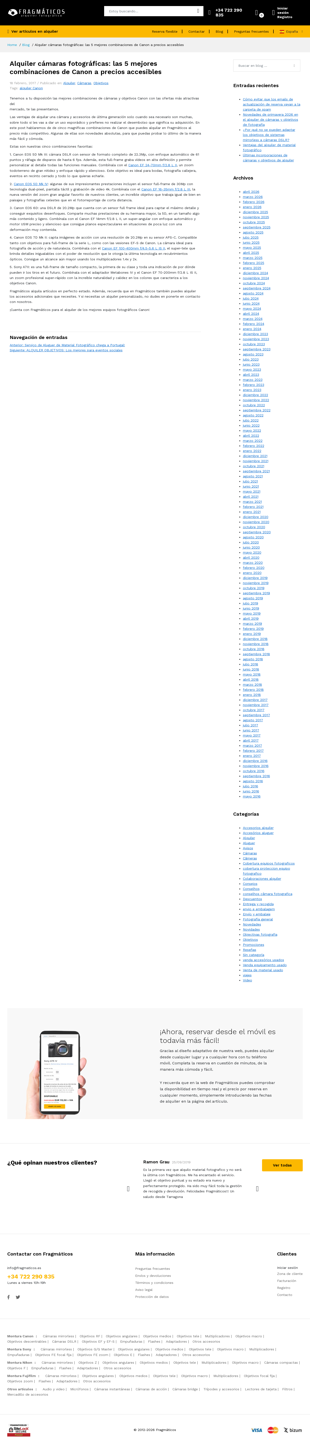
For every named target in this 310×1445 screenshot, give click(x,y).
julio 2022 (251, 420)
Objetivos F (16, 1368)
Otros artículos (20, 1389)
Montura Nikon (19, 1362)
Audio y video (54, 1389)
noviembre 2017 (256, 705)
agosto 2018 (253, 659)
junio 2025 (251, 242)
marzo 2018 (252, 684)
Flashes (154, 1341)
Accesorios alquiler (258, 828)
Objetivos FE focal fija (53, 1355)
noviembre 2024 (256, 278)
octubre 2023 (254, 344)
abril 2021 (250, 496)
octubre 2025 (254, 222)
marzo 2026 (253, 197)
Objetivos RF (90, 1336)
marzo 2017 (252, 745)
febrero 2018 (253, 690)
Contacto (284, 1295)
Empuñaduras (131, 1341)
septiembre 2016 (256, 776)
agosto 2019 (253, 598)
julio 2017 (250, 725)
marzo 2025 (253, 258)
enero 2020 (252, 573)
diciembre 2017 (255, 700)
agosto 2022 (253, 415)
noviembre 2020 (256, 522)
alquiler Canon (31, 88)
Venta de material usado (263, 970)
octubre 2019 (253, 588)
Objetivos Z (87, 1362)
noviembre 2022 (256, 400)
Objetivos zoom (20, 1381)
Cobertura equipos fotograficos (269, 863)
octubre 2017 (253, 710)
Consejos (250, 884)
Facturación (286, 1281)
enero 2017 (252, 756)
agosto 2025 (253, 232)
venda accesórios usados (263, 960)
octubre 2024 (254, 283)
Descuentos (252, 899)
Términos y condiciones (154, 1283)
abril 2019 (251, 618)
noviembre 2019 (256, 583)
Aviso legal (144, 1290)
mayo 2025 (252, 247)
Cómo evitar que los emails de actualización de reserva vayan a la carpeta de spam (271, 104)
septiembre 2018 (256, 654)
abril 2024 (251, 314)
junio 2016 (251, 791)
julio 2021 (250, 481)
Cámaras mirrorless (58, 1336)
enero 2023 (252, 390)
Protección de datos (152, 1297)
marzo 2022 (253, 441)
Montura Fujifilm (21, 1376)
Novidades (251, 929)
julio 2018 (250, 664)
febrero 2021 (253, 507)
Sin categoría (253, 955)
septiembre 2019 (256, 593)
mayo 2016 (252, 796)
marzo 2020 (253, 562)
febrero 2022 (253, 446)
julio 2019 (250, 603)
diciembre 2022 (255, 395)
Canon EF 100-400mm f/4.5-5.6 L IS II (133, 248)
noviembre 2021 (255, 461)
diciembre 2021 (255, 456)
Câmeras (250, 858)
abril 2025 (251, 253)
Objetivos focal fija (259, 1376)
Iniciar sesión (283, 10)
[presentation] (128, 1189)
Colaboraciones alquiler (262, 879)
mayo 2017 (252, 735)
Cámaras (84, 83)
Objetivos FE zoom (92, 1355)
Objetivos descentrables (26, 1341)
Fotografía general (258, 919)
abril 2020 (251, 557)
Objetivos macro (248, 1336)
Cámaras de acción (151, 1389)
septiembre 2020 (257, 532)
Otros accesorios (206, 1341)
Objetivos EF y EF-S (98, 1341)
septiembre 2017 (256, 715)
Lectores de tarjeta (261, 1389)
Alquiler (69, 83)
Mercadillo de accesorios (27, 1394)
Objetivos (100, 83)
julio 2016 (250, 786)
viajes (247, 975)
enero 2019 (252, 634)
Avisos (248, 848)
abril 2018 (251, 679)
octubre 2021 (253, 466)
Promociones (253, 945)
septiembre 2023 (257, 349)
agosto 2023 (253, 354)
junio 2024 (251, 303)
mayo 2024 (252, 308)
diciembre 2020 (255, 517)
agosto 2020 (253, 537)
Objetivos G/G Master (95, 1349)
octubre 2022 (254, 405)
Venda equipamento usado (265, 965)
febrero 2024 (253, 324)
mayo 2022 (252, 430)
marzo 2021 (252, 502)
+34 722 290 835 (30, 1276)
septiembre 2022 (257, 410)
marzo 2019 (252, 623)
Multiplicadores (217, 1336)
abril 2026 (251, 192)
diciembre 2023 (255, 334)
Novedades (252, 924)
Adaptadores (176, 1341)
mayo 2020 (252, 552)
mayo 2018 (252, 674)
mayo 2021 (251, 491)
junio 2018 (251, 669)
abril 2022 (251, 435)
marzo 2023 (253, 380)
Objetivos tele (188, 1336)
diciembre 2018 (255, 639)
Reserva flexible (165, 31)
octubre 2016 (253, 771)
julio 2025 (251, 237)
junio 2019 (251, 608)
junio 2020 (251, 547)
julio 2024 (251, 298)
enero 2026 (252, 207)
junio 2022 (251, 425)
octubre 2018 (253, 649)
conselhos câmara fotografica (267, 894)
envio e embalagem (259, 909)
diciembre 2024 (255, 273)
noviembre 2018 (256, 644)
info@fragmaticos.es (24, 1268)
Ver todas (282, 1165)
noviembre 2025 (256, 217)
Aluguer (249, 843)
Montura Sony (19, 1349)
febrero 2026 (253, 202)
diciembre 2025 (255, 212)
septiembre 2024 (257, 288)
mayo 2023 (252, 369)
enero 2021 (252, 512)
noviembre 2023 (256, 339)
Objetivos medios (157, 1336)
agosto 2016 (253, 781)
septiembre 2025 (257, 227)
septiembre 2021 (256, 471)
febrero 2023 (253, 385)
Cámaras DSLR (64, 1341)
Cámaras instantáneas (112, 1389)
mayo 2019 (252, 613)
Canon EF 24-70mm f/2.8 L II (152, 165)
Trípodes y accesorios (221, 1389)
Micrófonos (79, 1389)
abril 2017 (251, 740)
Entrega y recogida (258, 904)
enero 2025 (252, 268)
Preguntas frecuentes (251, 31)
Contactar (196, 31)
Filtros (287, 1389)
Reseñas (249, 950)
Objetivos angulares (122, 1336)
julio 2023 (251, 359)
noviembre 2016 (256, 766)
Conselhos (251, 889)
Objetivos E (123, 1355)
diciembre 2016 (255, 761)
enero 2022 (252, 451)
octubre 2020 (254, 527)
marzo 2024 (253, 319)
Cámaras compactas (281, 1362)
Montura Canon (20, 1336)
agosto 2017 (253, 720)
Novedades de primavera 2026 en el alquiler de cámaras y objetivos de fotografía (270, 120)
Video (247, 980)
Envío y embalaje (257, 914)
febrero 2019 (253, 629)
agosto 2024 (253, 293)
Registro (284, 17)
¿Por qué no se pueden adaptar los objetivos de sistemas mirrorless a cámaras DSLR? (269, 135)
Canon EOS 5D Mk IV (31, 184)
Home (12, 45)
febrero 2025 (253, 263)
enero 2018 (252, 695)
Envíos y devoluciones (153, 1276)
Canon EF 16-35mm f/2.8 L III (165, 189)
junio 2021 (251, 486)
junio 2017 (251, 730)
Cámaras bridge (185, 1389)
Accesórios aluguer (258, 833)
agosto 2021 (253, 476)
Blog (219, 31)
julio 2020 (251, 542)
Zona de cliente (290, 1274)
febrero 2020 (253, 568)
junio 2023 (251, 364)
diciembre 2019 (255, 578)
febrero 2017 (253, 751)
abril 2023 (251, 374)
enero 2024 (252, 329)
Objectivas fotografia (260, 934)
